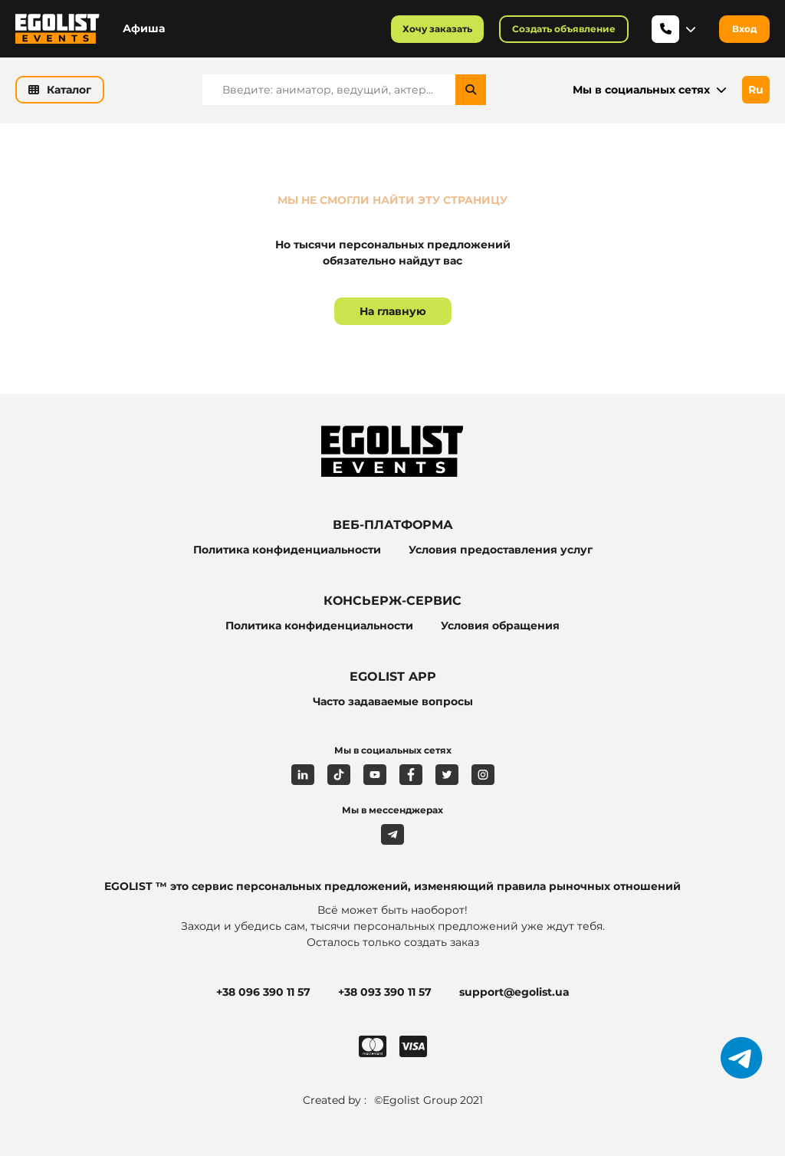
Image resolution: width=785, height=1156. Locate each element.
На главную (393, 311)
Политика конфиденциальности (287, 550)
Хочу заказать (437, 28)
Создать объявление (564, 28)
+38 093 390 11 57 (385, 992)
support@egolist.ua (514, 992)
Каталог (59, 90)
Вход (744, 28)
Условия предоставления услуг (501, 550)
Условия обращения (500, 625)
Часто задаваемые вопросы (393, 701)
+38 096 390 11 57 (263, 992)
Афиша (144, 28)
